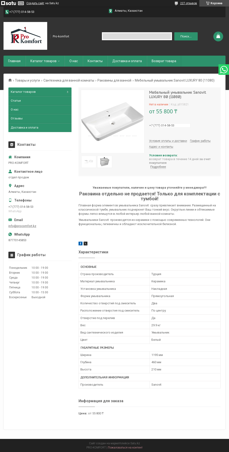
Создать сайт (35, 3)
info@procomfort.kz (22, 226)
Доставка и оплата (127, 61)
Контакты (95, 61)
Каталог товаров (43, 61)
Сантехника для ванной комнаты (68, 80)
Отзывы (17, 118)
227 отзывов (188, 3)
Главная (14, 61)
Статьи (16, 100)
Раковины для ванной (114, 80)
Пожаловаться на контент (125, 447)
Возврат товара (164, 61)
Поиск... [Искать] (186, 36)
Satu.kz (135, 443)
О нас (73, 61)
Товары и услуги (27, 80)
